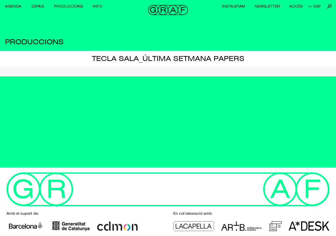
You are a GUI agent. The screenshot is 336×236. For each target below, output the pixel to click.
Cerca (329, 6)
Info (97, 6)
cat (317, 6)
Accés (296, 6)
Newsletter (267, 6)
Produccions (68, 6)
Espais (38, 6)
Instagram (233, 6)
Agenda (13, 6)
